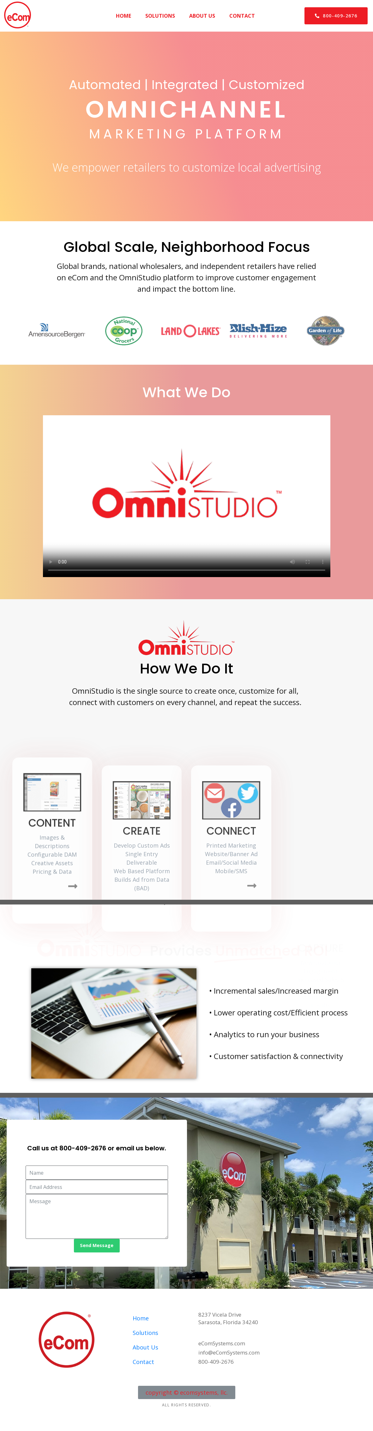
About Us (202, 15)
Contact (242, 15)
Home (123, 15)
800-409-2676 (82, 1148)
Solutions (160, 15)
